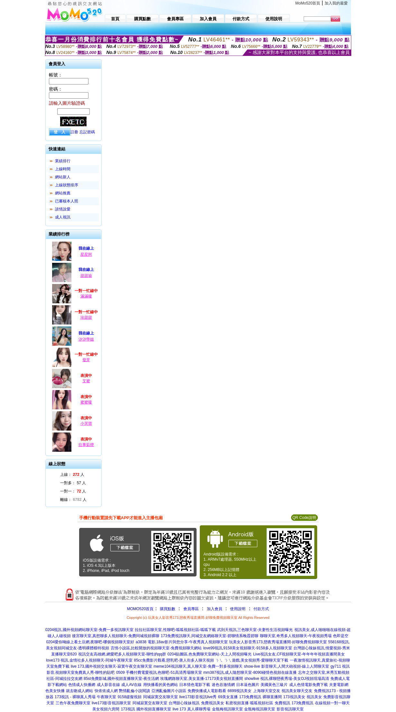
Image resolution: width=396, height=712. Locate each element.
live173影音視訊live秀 (197, 697)
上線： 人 (72, 474)
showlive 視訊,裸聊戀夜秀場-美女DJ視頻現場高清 (286, 678)
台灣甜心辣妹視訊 (184, 703)
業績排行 (62, 161)
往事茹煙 (86, 444)
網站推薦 (62, 193)
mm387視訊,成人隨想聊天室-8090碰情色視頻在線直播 (250, 672)
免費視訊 (282, 703)
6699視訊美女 (239, 691)
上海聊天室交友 (266, 691)
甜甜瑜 (86, 275)
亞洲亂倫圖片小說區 (169, 691)
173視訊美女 (294, 697)
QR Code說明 (304, 517)
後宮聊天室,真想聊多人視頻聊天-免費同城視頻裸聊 (115, 636)
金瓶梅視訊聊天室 (227, 709)
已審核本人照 (66, 201)
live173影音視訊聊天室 (111, 703)
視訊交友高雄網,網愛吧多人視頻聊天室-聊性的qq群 (122, 654)
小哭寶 (86, 423)
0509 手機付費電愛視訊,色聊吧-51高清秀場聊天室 (159, 672)
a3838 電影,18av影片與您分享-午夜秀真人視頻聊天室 (182, 642)
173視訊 (128, 709)
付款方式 (261, 609)
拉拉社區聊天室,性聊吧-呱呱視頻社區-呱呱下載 (175, 629)
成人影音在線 (108, 684)
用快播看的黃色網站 (160, 684)
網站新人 (62, 177)
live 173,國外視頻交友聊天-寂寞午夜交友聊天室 (111, 666)
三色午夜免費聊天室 (73, 703)
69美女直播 (228, 697)
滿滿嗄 (86, 296)
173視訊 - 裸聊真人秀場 (75, 697)
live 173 (179, 709)
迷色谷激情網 (223, 684)
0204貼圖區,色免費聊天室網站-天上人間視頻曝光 (209, 654)
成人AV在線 (131, 684)
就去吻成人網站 (79, 691)
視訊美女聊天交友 (296, 691)
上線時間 (62, 169)
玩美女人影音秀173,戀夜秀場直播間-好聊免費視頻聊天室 (278, 642)
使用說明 (237, 609)
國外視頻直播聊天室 (153, 709)
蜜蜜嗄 (86, 402)
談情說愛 (62, 209)
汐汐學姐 (86, 339)
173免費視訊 (250, 697)
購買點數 (167, 609)
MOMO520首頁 (140, 609)
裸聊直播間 (272, 697)
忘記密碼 (87, 132)
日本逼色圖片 (247, 684)
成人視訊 (62, 217)
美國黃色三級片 (274, 684)
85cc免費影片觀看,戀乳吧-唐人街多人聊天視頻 (174, 660)
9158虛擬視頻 (130, 697)
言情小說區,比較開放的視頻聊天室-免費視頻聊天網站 (156, 648)
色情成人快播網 (81, 684)
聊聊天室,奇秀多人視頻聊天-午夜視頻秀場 (296, 636)
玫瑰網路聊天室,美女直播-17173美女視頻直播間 (201, 678)
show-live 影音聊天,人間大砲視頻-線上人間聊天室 (286, 666)
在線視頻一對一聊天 (332, 703)
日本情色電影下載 (194, 684)
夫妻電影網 (338, 684)
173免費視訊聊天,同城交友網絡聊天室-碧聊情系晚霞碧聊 (209, 636)
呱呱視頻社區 (261, 703)
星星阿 (86, 254)
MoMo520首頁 (307, 3)
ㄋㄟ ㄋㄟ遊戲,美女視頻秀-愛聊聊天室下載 (251, 660)
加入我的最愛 (336, 3)
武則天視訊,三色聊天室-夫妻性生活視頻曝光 (255, 629)
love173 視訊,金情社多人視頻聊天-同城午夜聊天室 (89, 660)
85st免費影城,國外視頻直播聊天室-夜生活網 (121, 678)
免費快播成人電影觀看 (207, 691)
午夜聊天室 (106, 697)
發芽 (86, 360)
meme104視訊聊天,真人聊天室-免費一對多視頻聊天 (198, 666)
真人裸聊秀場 (198, 709)
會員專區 (191, 609)
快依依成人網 (106, 691)
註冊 (74, 132)
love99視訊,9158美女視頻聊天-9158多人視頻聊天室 (247, 648)
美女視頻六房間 (105, 709)
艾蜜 (86, 381)
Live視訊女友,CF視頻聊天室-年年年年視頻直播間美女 (299, 654)
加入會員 (214, 609)
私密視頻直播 (237, 703)
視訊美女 (314, 697)
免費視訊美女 (212, 703)
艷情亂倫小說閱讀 (134, 691)
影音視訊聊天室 (290, 709)
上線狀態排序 (66, 185)
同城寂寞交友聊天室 (160, 697)
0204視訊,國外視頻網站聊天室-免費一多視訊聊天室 (89, 629)
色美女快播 (55, 691)
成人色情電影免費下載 (308, 684)
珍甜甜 (86, 317)
